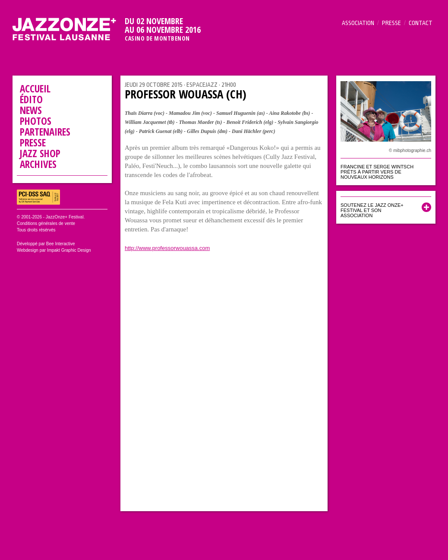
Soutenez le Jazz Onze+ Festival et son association (372, 210)
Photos (35, 121)
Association (358, 22)
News (31, 110)
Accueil (35, 88)
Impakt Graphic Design (69, 250)
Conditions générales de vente (46, 223)
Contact (420, 22)
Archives (38, 164)
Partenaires (45, 132)
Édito (31, 99)
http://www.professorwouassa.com (167, 248)
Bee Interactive (60, 243)
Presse (391, 22)
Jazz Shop (40, 153)
